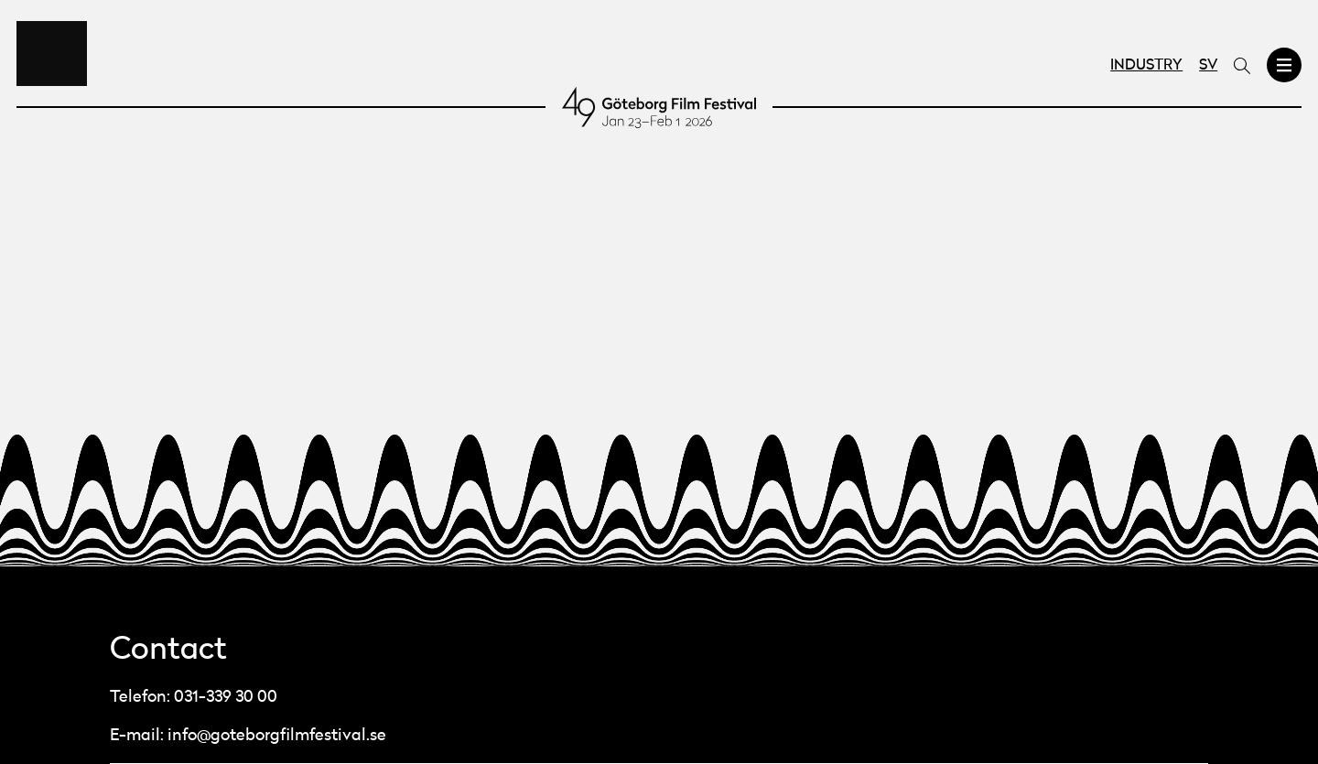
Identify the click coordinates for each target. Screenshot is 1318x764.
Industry (1146, 66)
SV (1208, 66)
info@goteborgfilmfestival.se (276, 735)
